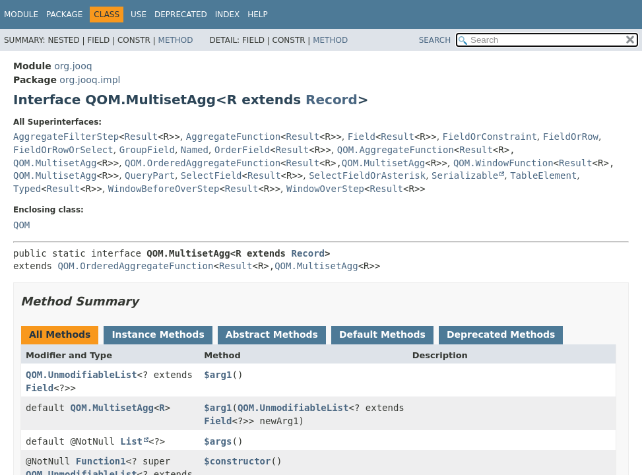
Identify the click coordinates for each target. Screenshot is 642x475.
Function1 (101, 461)
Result (141, 136)
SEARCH (435, 40)
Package (64, 14)
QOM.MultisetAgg (54, 163)
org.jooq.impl (89, 80)
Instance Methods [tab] (158, 334)
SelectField (211, 175)
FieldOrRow (570, 136)
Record (331, 100)
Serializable (465, 175)
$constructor (237, 461)
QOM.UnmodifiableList (81, 374)
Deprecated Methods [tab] (501, 334)
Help (257, 14)
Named (195, 149)
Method (175, 40)
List (131, 441)
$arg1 (218, 374)
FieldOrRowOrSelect (63, 149)
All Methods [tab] (59, 334)
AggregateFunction (233, 136)
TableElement (543, 175)
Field (361, 136)
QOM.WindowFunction (503, 163)
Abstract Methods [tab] (272, 334)
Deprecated (180, 14)
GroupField (147, 149)
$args (218, 441)
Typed (27, 188)
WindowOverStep (325, 188)
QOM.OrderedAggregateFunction (202, 163)
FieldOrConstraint (490, 136)
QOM (21, 225)
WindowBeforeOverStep (164, 188)
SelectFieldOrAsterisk (367, 175)
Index (227, 14)
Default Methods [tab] (382, 334)
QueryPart (150, 175)
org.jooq (73, 66)
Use (138, 14)
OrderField (242, 149)
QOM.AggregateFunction (395, 149)
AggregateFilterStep (66, 136)
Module (21, 14)
